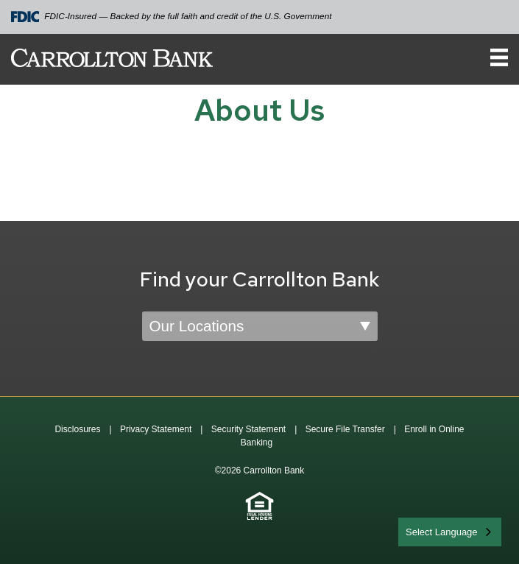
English (422, 530)
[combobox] (449, 532)
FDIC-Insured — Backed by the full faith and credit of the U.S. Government (171, 16)
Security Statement (248, 429)
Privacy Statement (155, 429)
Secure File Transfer (345, 429)
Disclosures (77, 429)
